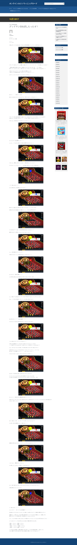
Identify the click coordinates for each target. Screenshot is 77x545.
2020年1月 (57, 84)
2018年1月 (57, 101)
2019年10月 (58, 86)
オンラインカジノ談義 (59, 49)
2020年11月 (58, 76)
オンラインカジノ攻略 (12, 38)
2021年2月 (57, 74)
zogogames (11, 35)
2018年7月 (57, 97)
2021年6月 (57, 70)
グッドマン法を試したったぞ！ (24, 26)
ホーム (10, 8)
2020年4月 (57, 82)
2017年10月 (58, 103)
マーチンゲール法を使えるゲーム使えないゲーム (47, 8)
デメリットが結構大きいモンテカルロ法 (20, 8)
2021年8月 (57, 68)
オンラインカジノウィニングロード (23, 4)
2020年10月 (58, 78)
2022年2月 (57, 64)
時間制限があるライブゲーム (15, 10)
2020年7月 (57, 80)
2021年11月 (58, 66)
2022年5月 (57, 62)
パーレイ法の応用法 (33, 8)
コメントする (11, 42)
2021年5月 (57, 72)
